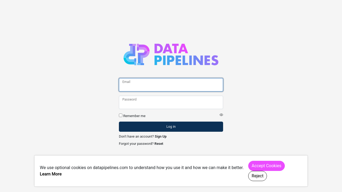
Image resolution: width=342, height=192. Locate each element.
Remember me (134, 116)
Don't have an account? (136, 136)
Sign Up (160, 136)
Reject (257, 175)
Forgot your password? (136, 144)
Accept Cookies (266, 165)
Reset (158, 144)
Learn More (51, 174)
